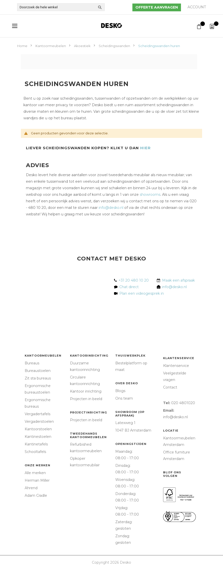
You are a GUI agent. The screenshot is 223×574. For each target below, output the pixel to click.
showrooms (150, 194)
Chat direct (129, 287)
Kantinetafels (36, 444)
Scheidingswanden (115, 46)
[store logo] (111, 25)
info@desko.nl (111, 207)
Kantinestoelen (38, 436)
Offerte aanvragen (156, 7)
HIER (145, 147)
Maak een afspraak (178, 280)
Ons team (124, 398)
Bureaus (32, 363)
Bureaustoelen (38, 370)
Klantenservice (178, 358)
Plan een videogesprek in (140, 293)
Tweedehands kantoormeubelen (88, 435)
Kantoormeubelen (51, 46)
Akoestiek (82, 46)
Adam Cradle (36, 495)
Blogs (120, 391)
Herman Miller (37, 480)
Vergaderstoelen (39, 421)
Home (22, 46)
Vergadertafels (37, 414)
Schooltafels (35, 451)
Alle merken (35, 473)
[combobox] (61, 7)
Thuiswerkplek (130, 355)
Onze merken (37, 465)
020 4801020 (183, 403)
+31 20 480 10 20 (134, 280)
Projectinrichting (88, 412)
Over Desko (126, 383)
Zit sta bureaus (38, 378)
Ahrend (31, 488)
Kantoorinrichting (89, 355)
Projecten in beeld (86, 399)
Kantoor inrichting (85, 391)
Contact (170, 387)
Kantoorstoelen (38, 429)
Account (197, 7)
